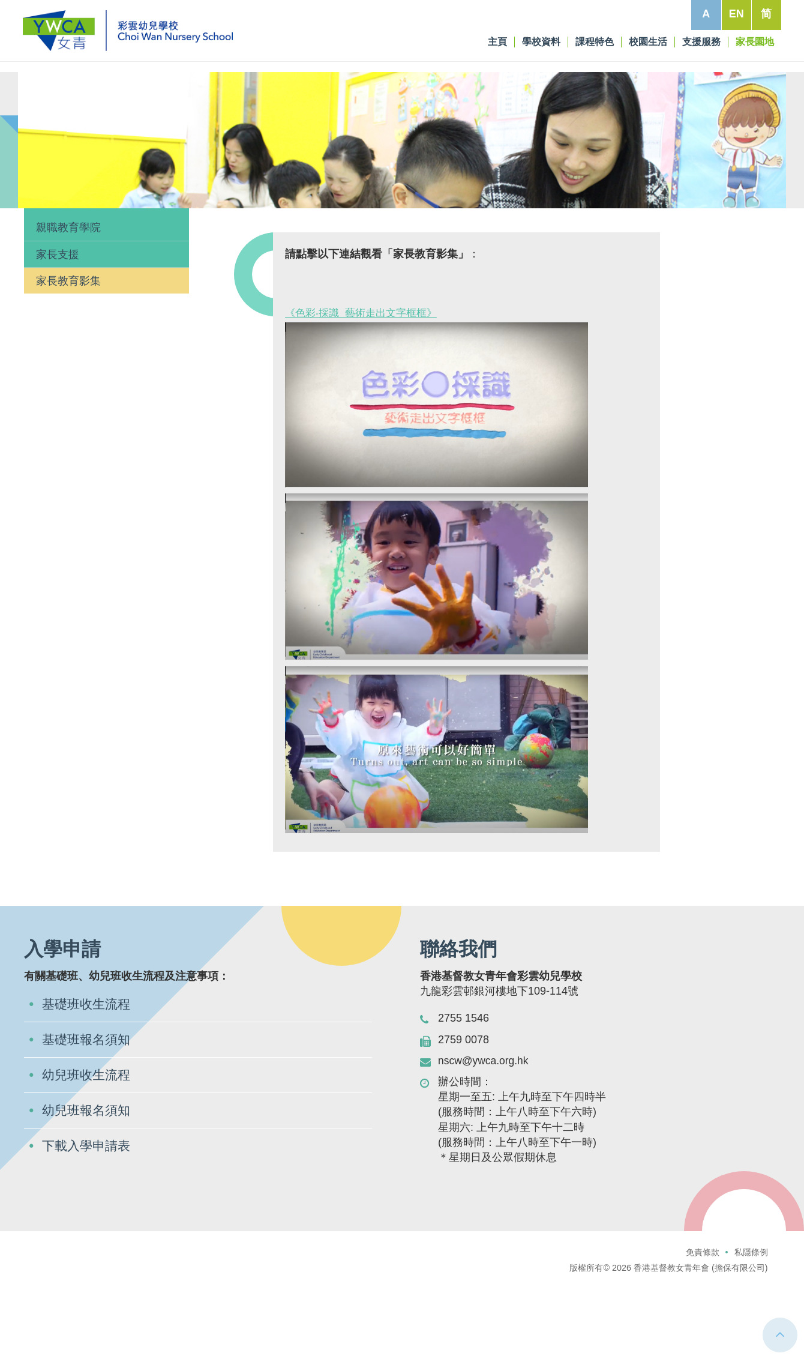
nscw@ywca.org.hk (484, 1134)
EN (735, 14)
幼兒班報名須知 (88, 1186)
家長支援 (57, 328)
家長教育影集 (68, 354)
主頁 (38, 246)
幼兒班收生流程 (88, 1150)
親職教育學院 (68, 301)
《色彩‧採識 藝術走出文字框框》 (365, 386)
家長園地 (74, 246)
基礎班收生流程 (88, 1078)
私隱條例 (751, 1326)
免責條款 (702, 1326)
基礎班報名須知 (88, 1114)
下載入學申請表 (88, 1222)
